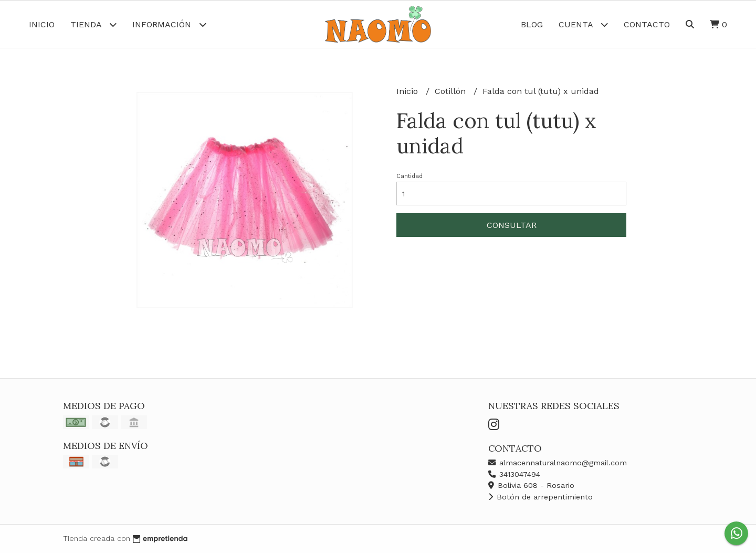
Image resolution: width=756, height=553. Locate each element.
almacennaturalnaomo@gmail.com (557, 462)
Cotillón (451, 91)
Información (169, 24)
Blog (532, 24)
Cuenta (583, 24)
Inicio (42, 24)
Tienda (93, 24)
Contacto (647, 24)
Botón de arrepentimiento (540, 497)
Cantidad (409, 176)
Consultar (512, 225)
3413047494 (514, 474)
